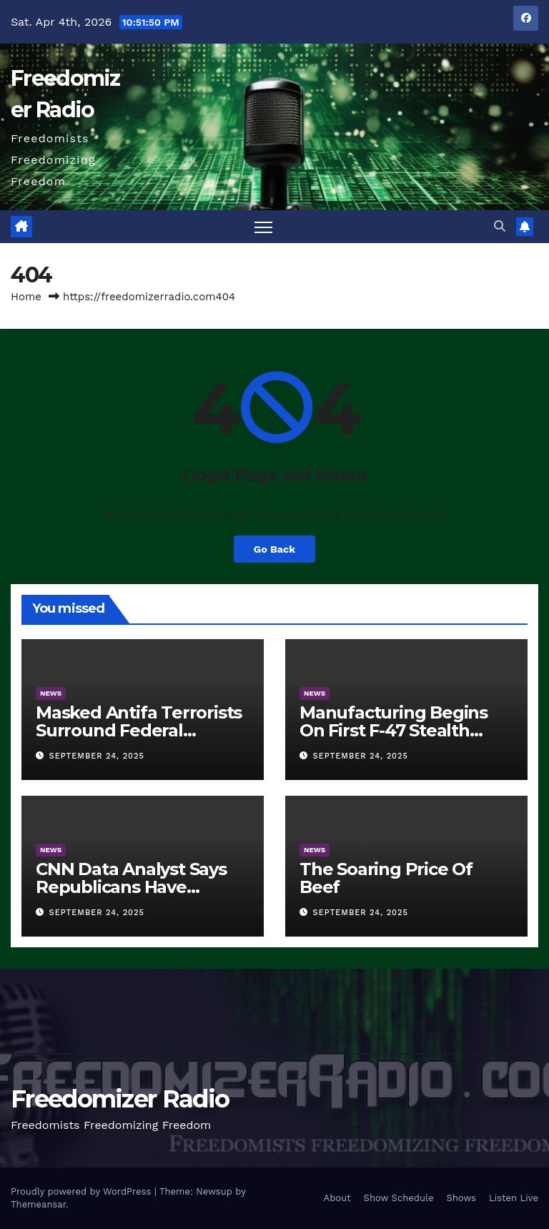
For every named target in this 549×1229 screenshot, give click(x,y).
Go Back (274, 549)
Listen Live (513, 1198)
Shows (461, 1198)
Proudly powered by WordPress (82, 1191)
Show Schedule (399, 1198)
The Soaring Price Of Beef (386, 878)
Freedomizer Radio (120, 1099)
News (50, 693)
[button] (499, 226)
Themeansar (38, 1204)
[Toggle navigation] (263, 227)
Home (26, 296)
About (337, 1198)
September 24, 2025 (96, 756)
